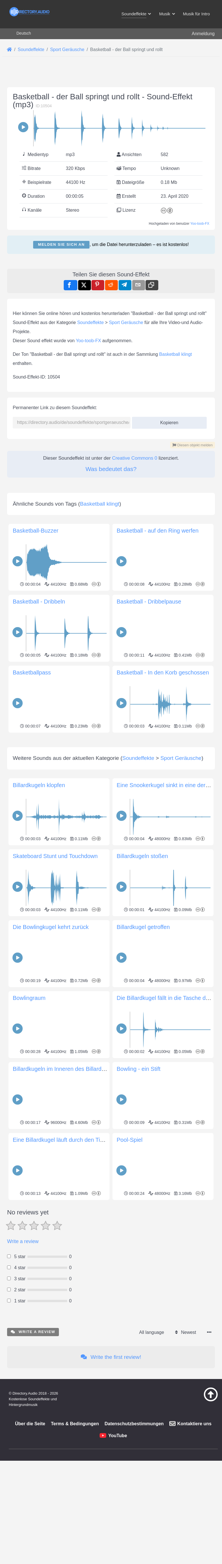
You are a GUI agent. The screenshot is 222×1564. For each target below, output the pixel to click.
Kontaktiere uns (194, 1503)
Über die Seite (30, 1503)
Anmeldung (203, 33)
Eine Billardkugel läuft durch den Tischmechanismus (78, 1219)
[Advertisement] (111, 774)
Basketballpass (32, 672)
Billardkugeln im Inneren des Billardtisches (66, 1148)
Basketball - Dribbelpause (149, 601)
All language (151, 1411)
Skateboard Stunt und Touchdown (55, 935)
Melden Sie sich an (61, 244)
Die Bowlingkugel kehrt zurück (51, 1006)
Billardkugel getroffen (143, 1006)
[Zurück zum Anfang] (206, 1479)
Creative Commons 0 (134, 458)
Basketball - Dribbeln (39, 601)
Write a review (23, 1321)
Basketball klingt (175, 354)
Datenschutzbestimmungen (134, 1503)
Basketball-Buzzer (35, 530)
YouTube (117, 1515)
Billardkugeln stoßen (142, 935)
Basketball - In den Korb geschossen (163, 672)
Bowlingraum (29, 1077)
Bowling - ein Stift (139, 1148)
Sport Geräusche (126, 322)
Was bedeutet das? (111, 469)
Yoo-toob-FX (199, 224)
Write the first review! (111, 1436)
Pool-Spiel (129, 1219)
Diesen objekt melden (192, 445)
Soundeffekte (90, 322)
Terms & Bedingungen (75, 1503)
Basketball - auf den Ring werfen (157, 530)
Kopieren (167, 421)
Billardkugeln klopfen (39, 864)
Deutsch (23, 33)
